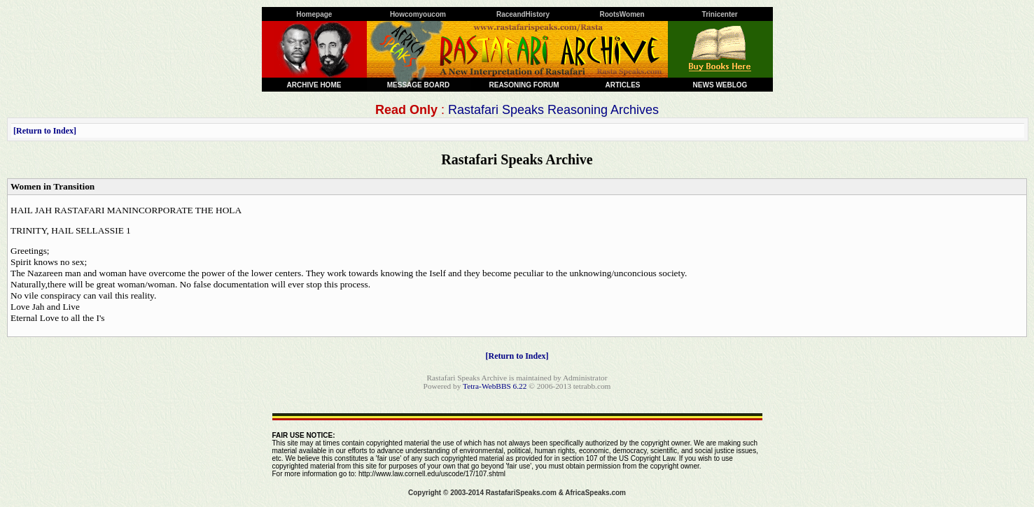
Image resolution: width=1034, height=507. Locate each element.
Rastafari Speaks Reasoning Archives (553, 110)
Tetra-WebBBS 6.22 (494, 386)
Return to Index (45, 131)
